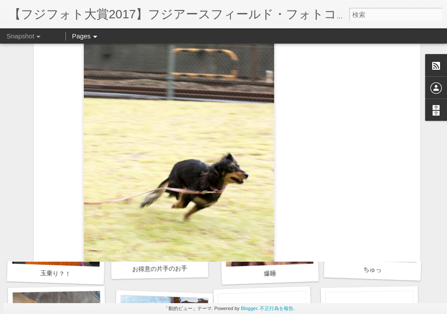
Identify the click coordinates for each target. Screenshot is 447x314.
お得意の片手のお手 (159, 269)
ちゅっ (372, 269)
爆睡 (270, 273)
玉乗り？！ (55, 273)
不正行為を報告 (276, 308)
